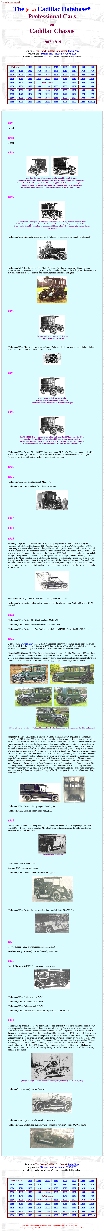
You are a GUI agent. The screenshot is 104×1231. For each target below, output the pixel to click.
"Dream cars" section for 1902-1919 (58, 53)
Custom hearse (27, 644)
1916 (65, 71)
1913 (38, 71)
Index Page (73, 51)
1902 (30, 67)
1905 (56, 67)
